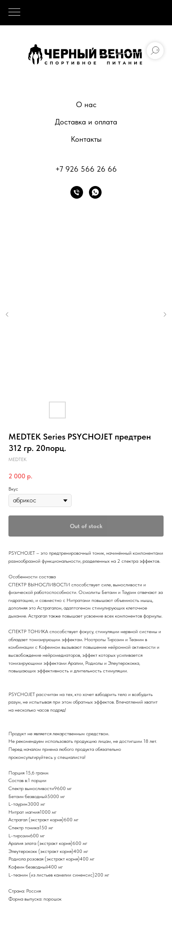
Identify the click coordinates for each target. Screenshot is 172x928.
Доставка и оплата (86, 121)
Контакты (86, 139)
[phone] (76, 192)
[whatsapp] (95, 192)
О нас (86, 104)
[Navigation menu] (14, 12)
